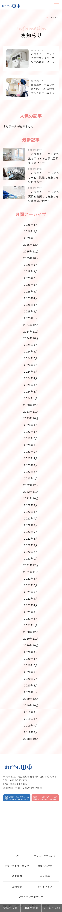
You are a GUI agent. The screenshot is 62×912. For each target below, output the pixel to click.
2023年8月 (31, 432)
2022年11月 (31, 492)
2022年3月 (31, 545)
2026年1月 (31, 238)
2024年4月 (31, 378)
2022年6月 (31, 525)
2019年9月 (31, 712)
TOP (45, 17)
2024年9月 (31, 345)
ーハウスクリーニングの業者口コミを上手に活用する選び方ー (43, 158)
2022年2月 (31, 552)
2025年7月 (31, 278)
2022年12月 (31, 485)
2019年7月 (31, 725)
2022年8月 (31, 512)
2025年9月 (31, 265)
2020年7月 (31, 665)
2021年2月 (31, 618)
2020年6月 (31, 672)
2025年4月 (31, 298)
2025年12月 (31, 244)
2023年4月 (31, 458)
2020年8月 (31, 658)
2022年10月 (31, 498)
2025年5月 (31, 291)
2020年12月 (31, 632)
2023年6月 (31, 445)
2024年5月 (31, 371)
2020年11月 (31, 638)
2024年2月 (31, 391)
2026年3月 (31, 224)
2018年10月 (31, 739)
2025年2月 (31, 311)
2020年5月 (31, 679)
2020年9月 (31, 652)
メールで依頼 (51, 908)
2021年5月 (31, 598)
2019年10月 (31, 705)
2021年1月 (31, 625)
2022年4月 (31, 538)
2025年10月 (31, 258)
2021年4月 (31, 605)
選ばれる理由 (45, 866)
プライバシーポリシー (31, 896)
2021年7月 (31, 585)
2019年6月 (31, 732)
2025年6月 (31, 284)
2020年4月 (31, 685)
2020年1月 (31, 692)
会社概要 (45, 876)
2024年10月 (31, 338)
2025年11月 (31, 251)
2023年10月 (31, 418)
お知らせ (17, 886)
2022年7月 (31, 518)
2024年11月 (31, 331)
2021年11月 (31, 572)
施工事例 (17, 876)
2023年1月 (31, 478)
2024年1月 (31, 398)
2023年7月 (31, 438)
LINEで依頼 (31, 908)
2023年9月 (31, 425)
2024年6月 (31, 365)
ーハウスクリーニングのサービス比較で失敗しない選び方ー (43, 177)
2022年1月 (31, 558)
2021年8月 (31, 578)
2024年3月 (31, 385)
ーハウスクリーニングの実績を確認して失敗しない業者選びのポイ (43, 196)
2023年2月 (31, 472)
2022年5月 (31, 532)
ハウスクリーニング (45, 855)
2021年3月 (31, 612)
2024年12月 (31, 325)
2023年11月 (31, 411)
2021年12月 (31, 565)
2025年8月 (31, 271)
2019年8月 (31, 719)
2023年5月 (31, 451)
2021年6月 (31, 592)
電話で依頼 (10, 908)
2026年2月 (31, 231)
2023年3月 (31, 465)
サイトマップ (45, 886)
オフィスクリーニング (17, 866)
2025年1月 (31, 318)
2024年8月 (31, 351)
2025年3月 (31, 305)
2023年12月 (31, 405)
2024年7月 (31, 358)
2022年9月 (31, 505)
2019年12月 (31, 699)
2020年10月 (31, 645)
